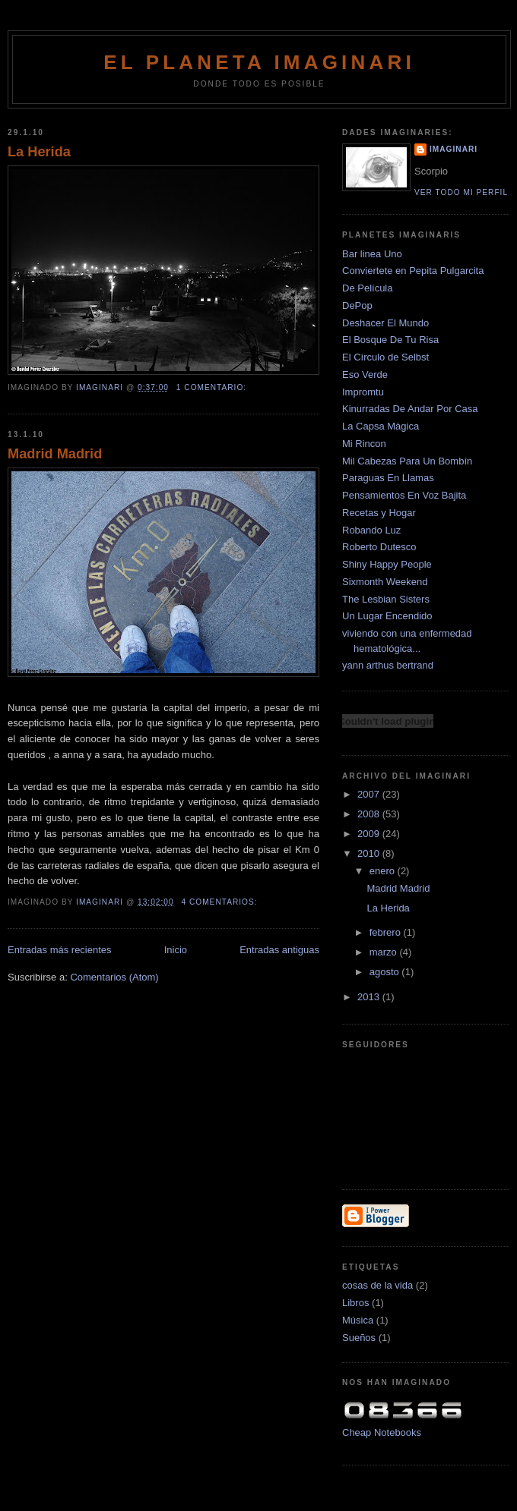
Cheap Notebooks (381, 1432)
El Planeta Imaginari (259, 62)
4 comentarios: (220, 902)
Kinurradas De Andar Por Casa (409, 408)
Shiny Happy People (387, 564)
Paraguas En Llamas (388, 477)
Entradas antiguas (279, 949)
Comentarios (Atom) (114, 977)
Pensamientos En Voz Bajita (404, 495)
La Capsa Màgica (380, 426)
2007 (369, 794)
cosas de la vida (377, 1285)
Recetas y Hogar (379, 512)
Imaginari (453, 149)
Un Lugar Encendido (387, 616)
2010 (369, 853)
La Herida (39, 151)
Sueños (359, 1337)
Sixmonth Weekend (385, 581)
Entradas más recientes (60, 949)
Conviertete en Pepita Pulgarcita (413, 270)
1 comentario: (212, 387)
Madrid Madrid (55, 453)
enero (384, 871)
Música (357, 1320)
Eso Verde (365, 374)
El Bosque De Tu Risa (390, 339)
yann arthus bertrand (387, 665)
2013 (369, 997)
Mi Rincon (364, 443)
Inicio (175, 949)
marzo (385, 952)
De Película (367, 288)
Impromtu (363, 392)
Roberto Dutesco (379, 546)
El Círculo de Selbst (385, 357)
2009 (369, 833)
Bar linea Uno (372, 254)
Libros (355, 1302)
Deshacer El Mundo (385, 323)
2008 (369, 814)
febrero (387, 932)
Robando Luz (371, 530)
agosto (386, 971)
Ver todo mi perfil (461, 192)
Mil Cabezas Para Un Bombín (407, 461)
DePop (357, 305)
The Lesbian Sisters (386, 599)
